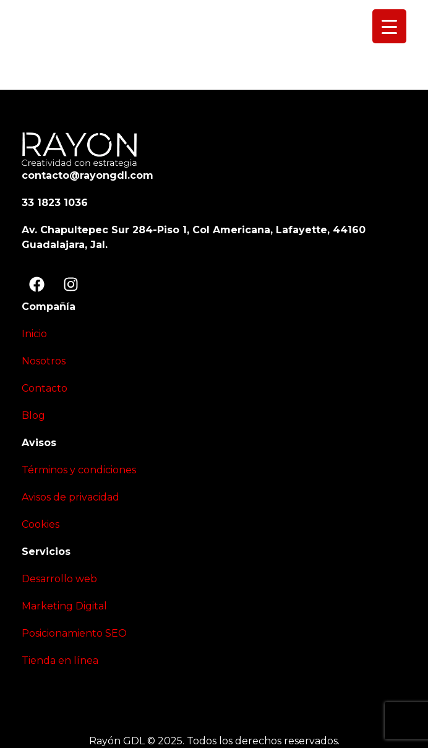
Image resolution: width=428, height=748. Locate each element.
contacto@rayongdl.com (87, 175)
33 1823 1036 (55, 202)
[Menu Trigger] (389, 26)
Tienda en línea (60, 660)
